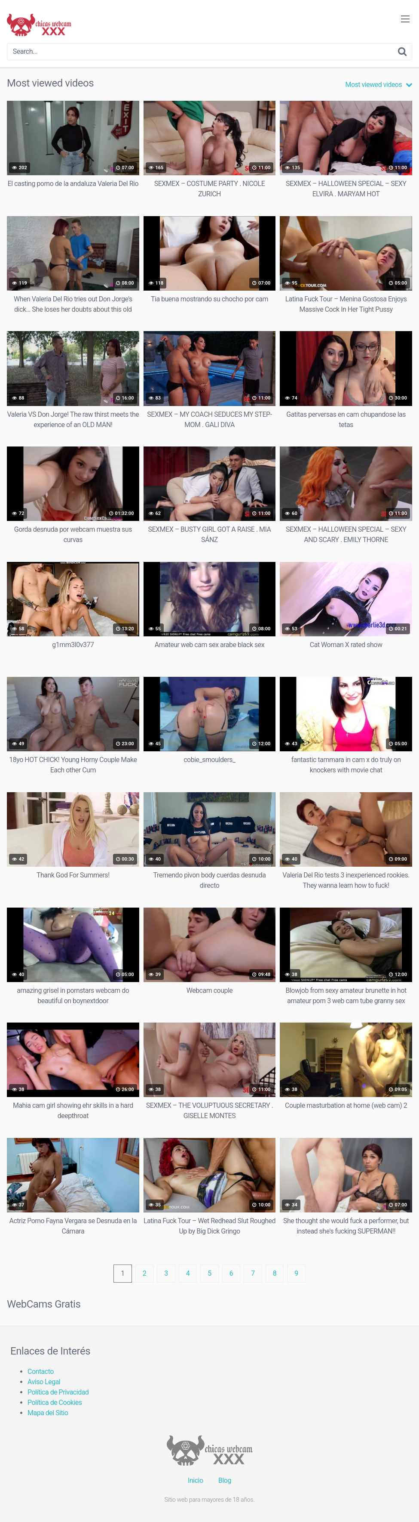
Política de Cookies (55, 1402)
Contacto (41, 1371)
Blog (224, 1480)
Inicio (195, 1480)
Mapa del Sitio (48, 1413)
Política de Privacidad (58, 1392)
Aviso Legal (44, 1382)
